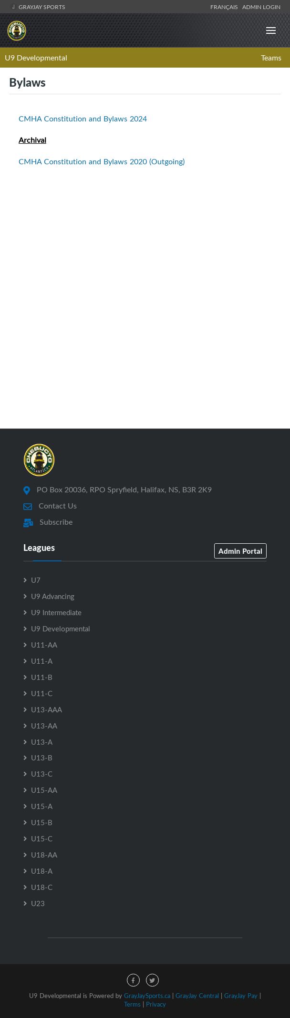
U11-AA (44, 644)
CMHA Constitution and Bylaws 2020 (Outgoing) (102, 161)
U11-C (41, 693)
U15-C (41, 838)
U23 (38, 903)
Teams (271, 57)
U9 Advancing (52, 596)
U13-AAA (46, 709)
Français (225, 6)
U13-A (41, 742)
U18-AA (44, 854)
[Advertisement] (145, 340)
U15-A (41, 806)
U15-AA (44, 790)
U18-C (41, 887)
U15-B (41, 822)
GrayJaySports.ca (147, 995)
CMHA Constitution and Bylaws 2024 (83, 118)
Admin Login (261, 6)
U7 (36, 580)
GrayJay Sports (37, 6)
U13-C (41, 773)
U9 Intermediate (56, 612)
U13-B (41, 757)
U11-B (41, 677)
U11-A (41, 661)
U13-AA (44, 725)
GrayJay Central (197, 995)
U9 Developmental (36, 57)
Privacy (156, 1004)
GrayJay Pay (241, 995)
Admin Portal (240, 551)
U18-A (41, 871)
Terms (132, 1004)
